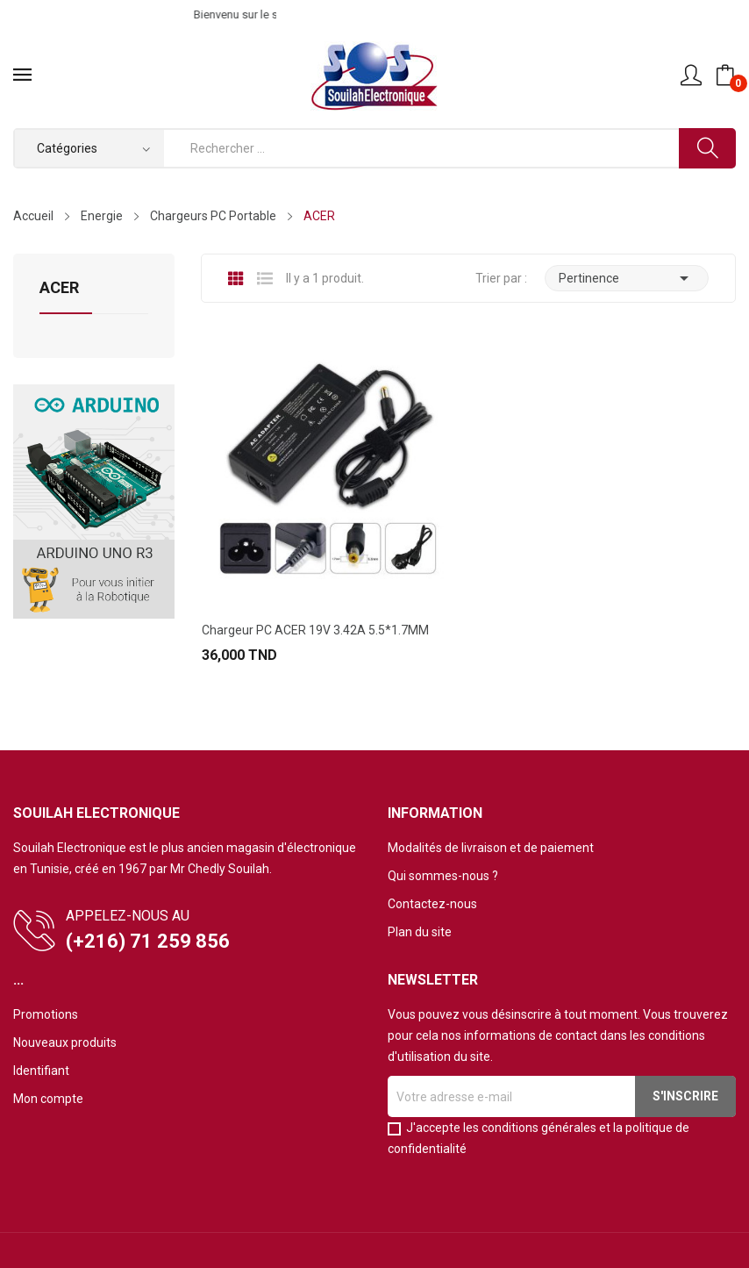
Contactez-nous (432, 904)
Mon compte (48, 1099)
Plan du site (420, 932)
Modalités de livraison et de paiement (491, 848)
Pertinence (627, 278)
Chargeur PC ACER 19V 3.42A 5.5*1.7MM (315, 630)
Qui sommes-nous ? (443, 876)
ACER (59, 288)
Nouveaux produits (65, 1042)
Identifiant (41, 1071)
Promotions (45, 1014)
